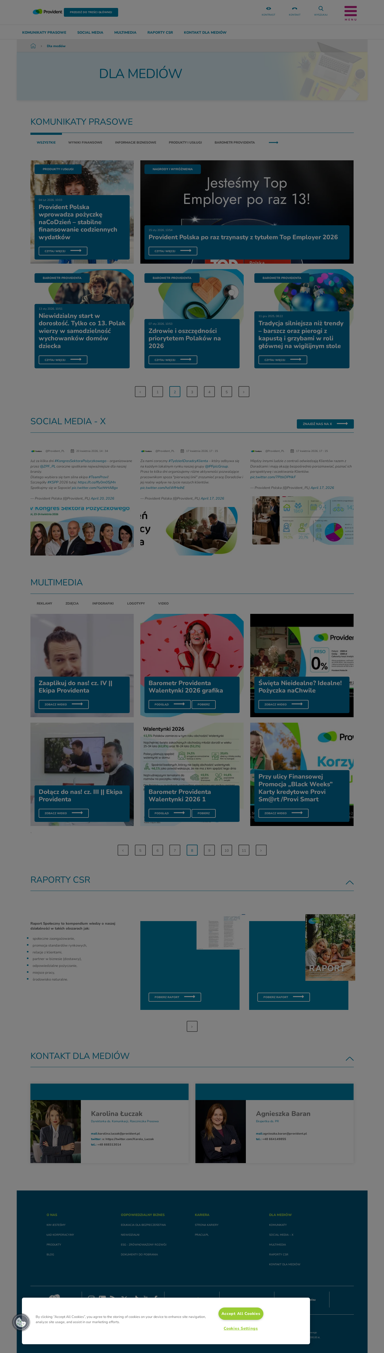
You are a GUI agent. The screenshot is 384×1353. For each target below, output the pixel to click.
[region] (166, 1321)
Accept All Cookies (240, 1313)
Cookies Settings (241, 1328)
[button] (21, 1322)
